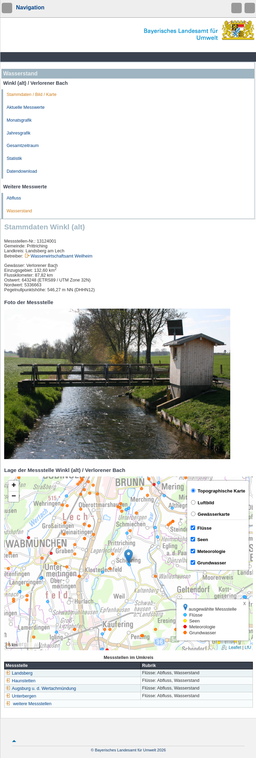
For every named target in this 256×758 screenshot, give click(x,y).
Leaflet (235, 647)
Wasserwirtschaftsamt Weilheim (62, 256)
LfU (248, 647)
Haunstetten (20, 680)
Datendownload (22, 171)
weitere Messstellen (32, 703)
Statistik (14, 158)
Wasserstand (19, 211)
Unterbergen (21, 696)
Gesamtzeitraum (23, 145)
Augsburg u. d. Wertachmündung (41, 688)
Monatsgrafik (19, 120)
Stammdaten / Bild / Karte (32, 94)
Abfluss (14, 198)
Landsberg (19, 673)
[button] (128, 556)
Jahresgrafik (19, 133)
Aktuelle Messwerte (26, 107)
